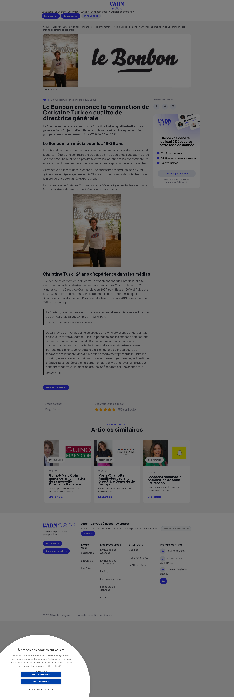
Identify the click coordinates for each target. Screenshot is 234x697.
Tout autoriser (26, 682)
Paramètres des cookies (41, 690)
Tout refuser (56, 682)
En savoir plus (41, 671)
